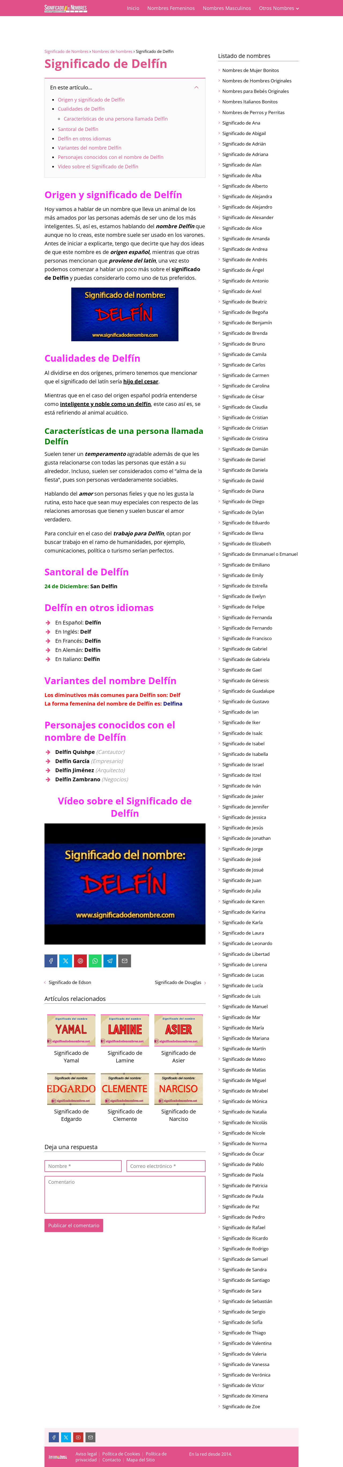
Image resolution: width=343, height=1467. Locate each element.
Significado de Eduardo (246, 523)
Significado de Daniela (245, 470)
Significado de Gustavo (245, 701)
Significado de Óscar (243, 1154)
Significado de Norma (244, 1143)
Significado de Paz (240, 1206)
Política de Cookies (121, 1454)
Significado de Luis (241, 996)
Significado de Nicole (243, 1133)
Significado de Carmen (245, 375)
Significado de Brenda (244, 333)
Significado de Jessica (244, 817)
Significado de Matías (244, 1070)
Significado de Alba (241, 175)
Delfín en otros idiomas (84, 138)
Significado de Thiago (244, 1333)
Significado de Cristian (245, 417)
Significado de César (243, 396)
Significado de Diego (243, 501)
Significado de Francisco (247, 638)
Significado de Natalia (244, 1112)
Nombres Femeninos (171, 8)
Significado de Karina (243, 912)
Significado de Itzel (241, 775)
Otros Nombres (276, 8)
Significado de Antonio (245, 281)
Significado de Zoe (241, 1406)
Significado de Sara (241, 1291)
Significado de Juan (241, 880)
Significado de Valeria (244, 1354)
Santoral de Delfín (78, 129)
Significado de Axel (241, 291)
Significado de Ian (240, 712)
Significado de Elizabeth (246, 543)
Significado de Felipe (243, 607)
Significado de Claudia (244, 407)
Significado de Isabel (243, 743)
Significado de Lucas (243, 975)
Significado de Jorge (242, 849)
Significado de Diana (243, 491)
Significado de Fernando (247, 628)
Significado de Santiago (246, 1280)
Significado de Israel (243, 764)
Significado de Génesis (245, 680)
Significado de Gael (242, 670)
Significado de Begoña (245, 312)
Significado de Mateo (244, 1059)
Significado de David (243, 480)
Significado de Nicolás (244, 1122)
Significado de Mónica (244, 1101)
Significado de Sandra (244, 1269)
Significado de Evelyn (244, 596)
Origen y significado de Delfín (91, 99)
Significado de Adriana (245, 154)
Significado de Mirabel (245, 1091)
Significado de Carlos (243, 365)
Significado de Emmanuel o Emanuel (260, 554)
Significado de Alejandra (247, 196)
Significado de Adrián (244, 144)
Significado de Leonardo (247, 943)
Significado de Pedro (243, 1217)
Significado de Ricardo (245, 1238)
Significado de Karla (242, 922)
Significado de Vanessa (245, 1364)
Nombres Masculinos (227, 8)
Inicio (133, 8)
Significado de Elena (242, 533)
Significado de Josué (243, 870)
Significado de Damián (245, 449)
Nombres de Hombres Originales (257, 81)
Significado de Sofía (242, 1322)
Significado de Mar (241, 1017)
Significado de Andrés (244, 259)
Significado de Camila (244, 354)
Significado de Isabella (245, 754)
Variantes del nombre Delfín (89, 147)
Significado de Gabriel (244, 649)
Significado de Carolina (245, 386)
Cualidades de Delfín (81, 109)
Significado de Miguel (244, 1080)
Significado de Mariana (245, 1038)
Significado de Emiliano (246, 565)
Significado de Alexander (248, 217)
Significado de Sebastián (247, 1301)
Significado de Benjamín (247, 322)
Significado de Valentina (246, 1343)
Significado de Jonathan (246, 838)
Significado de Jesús (242, 828)
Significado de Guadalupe (248, 691)
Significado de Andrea (244, 249)
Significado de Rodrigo (245, 1249)
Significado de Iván (241, 786)
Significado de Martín (244, 1048)
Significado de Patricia (244, 1185)
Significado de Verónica (246, 1375)
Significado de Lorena (244, 964)
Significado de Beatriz (244, 302)
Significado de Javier (243, 796)
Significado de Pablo (243, 1164)
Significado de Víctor (243, 1385)
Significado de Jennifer (245, 807)
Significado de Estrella (244, 586)
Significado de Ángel (243, 270)
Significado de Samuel (245, 1259)
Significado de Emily (242, 575)
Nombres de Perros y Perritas (253, 112)
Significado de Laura (243, 933)
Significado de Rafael (243, 1227)
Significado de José (241, 859)
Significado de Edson (70, 982)
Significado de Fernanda (247, 617)
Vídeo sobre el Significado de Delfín (98, 166)
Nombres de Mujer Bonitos (250, 70)
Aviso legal (86, 1454)
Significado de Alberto (245, 186)
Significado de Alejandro (247, 207)
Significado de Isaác (242, 733)
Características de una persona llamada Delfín (116, 118)
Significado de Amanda (246, 238)
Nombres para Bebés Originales (255, 91)
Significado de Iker (241, 722)
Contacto (111, 1460)
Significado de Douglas (178, 982)
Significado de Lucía (242, 985)
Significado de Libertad (246, 954)
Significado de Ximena (245, 1396)
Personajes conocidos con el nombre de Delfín (110, 157)
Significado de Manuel (245, 1006)
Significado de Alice (242, 228)
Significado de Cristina (245, 438)
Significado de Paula (242, 1196)
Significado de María (243, 1028)
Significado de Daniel (243, 459)
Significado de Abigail (244, 133)
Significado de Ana (241, 123)
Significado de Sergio (243, 1312)
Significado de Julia (241, 891)
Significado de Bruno (243, 344)
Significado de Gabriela (246, 659)
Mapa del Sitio (140, 1460)
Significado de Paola (242, 1175)
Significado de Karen (243, 901)
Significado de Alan (241, 165)
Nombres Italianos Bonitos (250, 102)
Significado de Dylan (243, 512)
